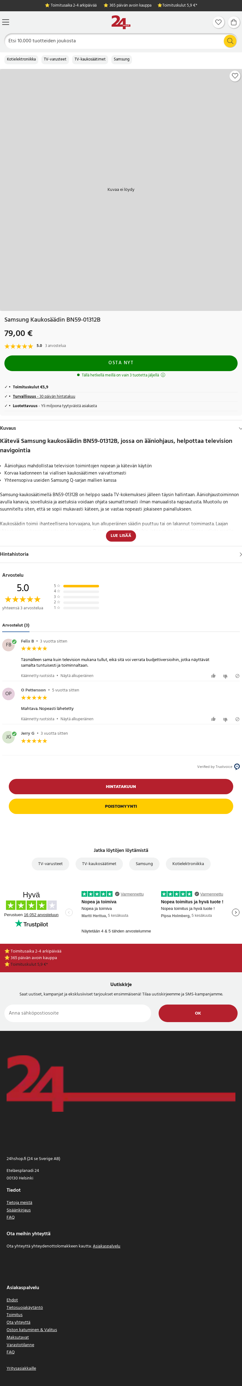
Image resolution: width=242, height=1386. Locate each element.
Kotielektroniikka (21, 59)
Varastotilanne (20, 1345)
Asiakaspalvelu (106, 1246)
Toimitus (15, 1315)
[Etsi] (121, 41)
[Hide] (241, 428)
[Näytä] (241, 554)
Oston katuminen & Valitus (32, 1330)
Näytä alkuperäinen (76, 676)
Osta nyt (121, 363)
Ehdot (12, 1300)
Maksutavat (18, 1337)
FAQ (11, 1217)
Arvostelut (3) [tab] (15, 625)
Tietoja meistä (19, 1202)
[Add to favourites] (235, 76)
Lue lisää (121, 535)
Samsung (121, 59)
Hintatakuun (121, 786)
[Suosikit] (218, 22)
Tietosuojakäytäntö (25, 1307)
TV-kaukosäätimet (90, 59)
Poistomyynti (121, 806)
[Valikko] (5, 22)
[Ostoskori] (234, 22)
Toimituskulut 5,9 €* (179, 6)
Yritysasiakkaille (21, 1368)
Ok (198, 1013)
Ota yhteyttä (18, 1322)
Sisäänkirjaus (19, 1210)
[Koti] (121, 22)
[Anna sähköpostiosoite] (77, 1013)
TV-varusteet (55, 59)
